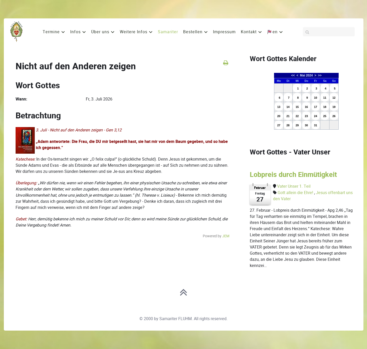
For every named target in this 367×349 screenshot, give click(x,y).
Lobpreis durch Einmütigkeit (293, 175)
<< (293, 75)
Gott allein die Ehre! (296, 193)
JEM (225, 236)
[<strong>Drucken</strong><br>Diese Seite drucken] (225, 63)
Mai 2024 (306, 75)
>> (320, 75)
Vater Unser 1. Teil (294, 186)
